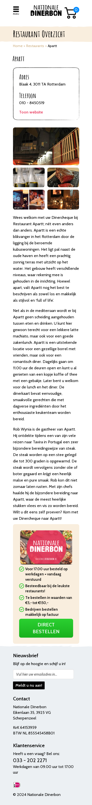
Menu (16, 14)
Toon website (31, 112)
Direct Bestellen (46, 628)
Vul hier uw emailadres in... (36, 674)
